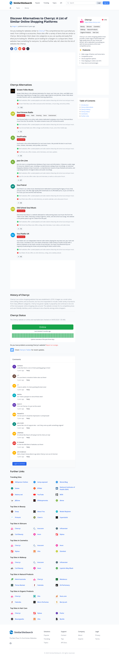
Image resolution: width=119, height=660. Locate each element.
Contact (63, 635)
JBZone (17, 500)
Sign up (106, 3)
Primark (18, 517)
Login (99, 3)
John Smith (20, 423)
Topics (54, 3)
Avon (39, 534)
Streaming (38, 115)
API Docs (64, 643)
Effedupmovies (42, 500)
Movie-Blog (64, 482)
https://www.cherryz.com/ (92, 22)
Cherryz (42, 31)
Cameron (20, 366)
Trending (46, 3)
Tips (62, 639)
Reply (28, 370)
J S (18, 385)
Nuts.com (63, 596)
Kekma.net (19, 495)
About (80, 635)
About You (41, 512)
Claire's (40, 517)
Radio (32, 115)
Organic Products (85, 32)
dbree (62, 500)
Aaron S (19, 404)
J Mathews (20, 433)
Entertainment (52, 115)
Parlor (62, 613)
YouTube (40, 495)
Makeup (82, 29)
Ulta (38, 551)
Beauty (27, 8)
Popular (37, 3)
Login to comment (19, 464)
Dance (45, 115)
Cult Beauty (19, 534)
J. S (18, 375)
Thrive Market (20, 585)
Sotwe (17, 488)
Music (27, 115)
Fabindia (40, 585)
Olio (38, 596)
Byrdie (62, 619)
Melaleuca (63, 579)
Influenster (64, 528)
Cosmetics (97, 26)
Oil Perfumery (65, 585)
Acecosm (40, 528)
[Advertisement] (43, 67)
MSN (61, 495)
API (61, 3)
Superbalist (64, 517)
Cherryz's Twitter (25, 350)
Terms (97, 639)
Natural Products (92, 29)
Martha (19, 394)
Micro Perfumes (43, 602)
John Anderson (21, 452)
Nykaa (62, 534)
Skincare (89, 26)
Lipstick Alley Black (66, 568)
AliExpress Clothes (21, 482)
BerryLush (63, 602)
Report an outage (52, 345)
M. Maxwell (20, 442)
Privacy (97, 635)
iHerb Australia (20, 579)
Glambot (63, 551)
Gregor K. (15, 26)
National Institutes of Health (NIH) (67, 488)
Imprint (80, 639)
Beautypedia (19, 619)
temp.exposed (42, 482)
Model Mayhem (65, 512)
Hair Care (95, 32)
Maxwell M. (20, 413)
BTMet (39, 488)
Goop (17, 512)
